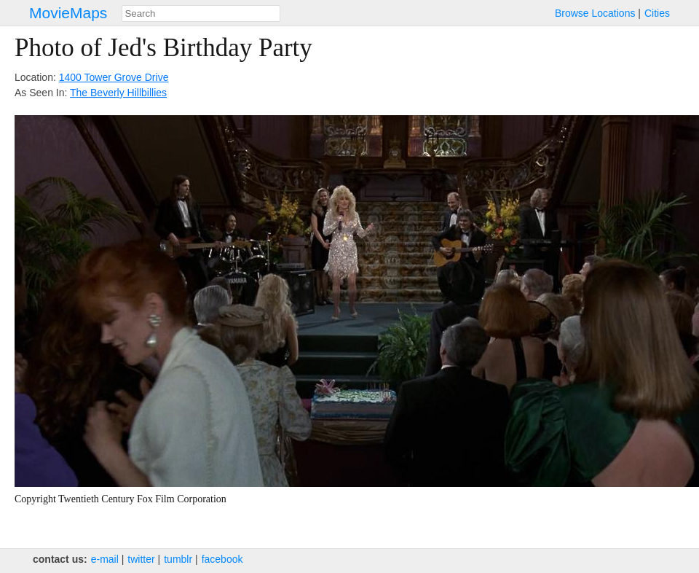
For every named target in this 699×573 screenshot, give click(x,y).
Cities (657, 13)
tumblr (178, 559)
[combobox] (201, 13)
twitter (140, 559)
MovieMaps (68, 12)
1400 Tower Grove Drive (114, 77)
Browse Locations (595, 13)
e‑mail (105, 559)
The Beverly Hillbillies (118, 92)
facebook (222, 559)
